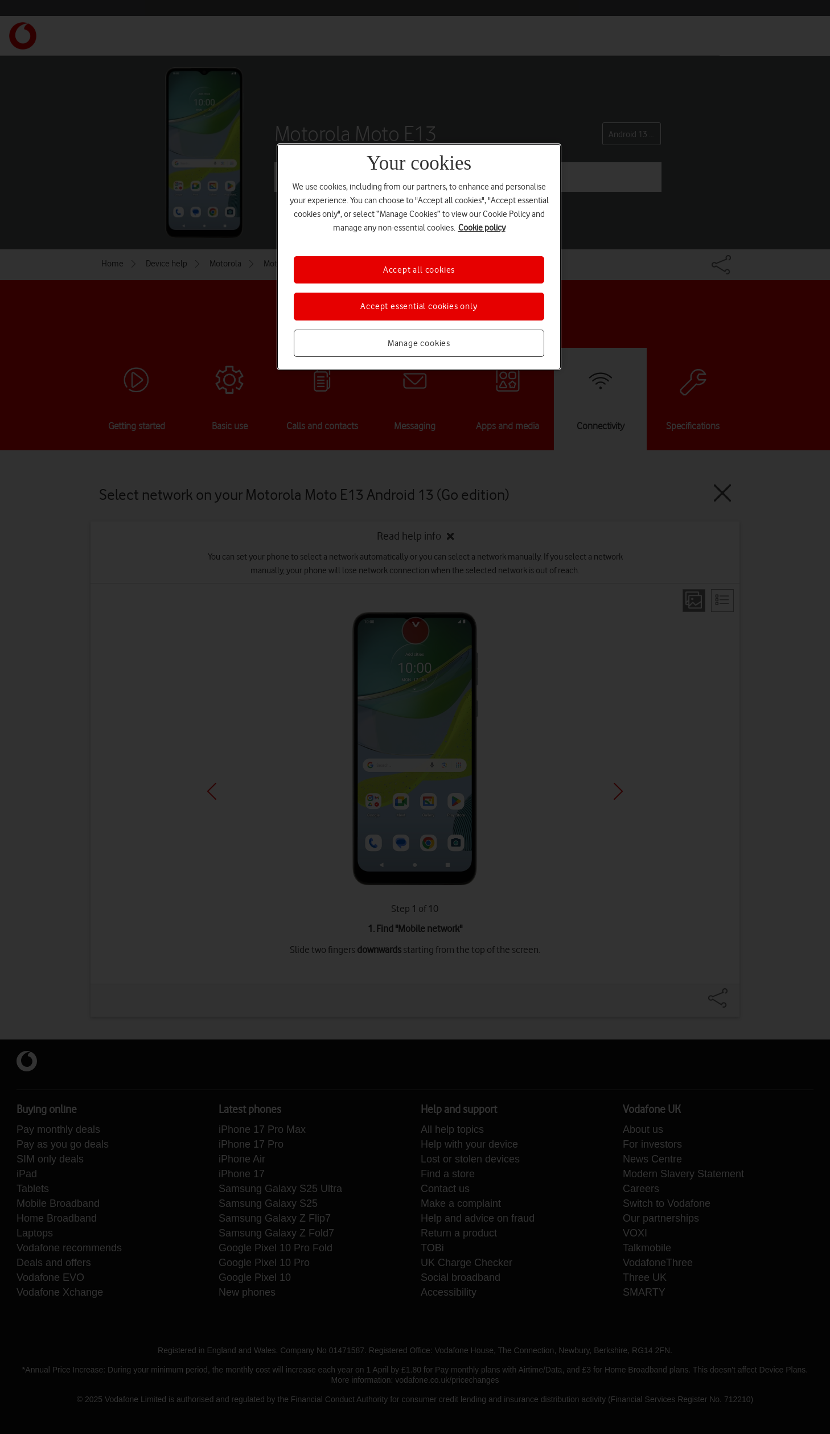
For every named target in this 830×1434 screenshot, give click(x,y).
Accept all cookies (419, 270)
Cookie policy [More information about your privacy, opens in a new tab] (482, 228)
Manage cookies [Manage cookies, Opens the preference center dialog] (419, 343)
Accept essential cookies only (418, 306)
